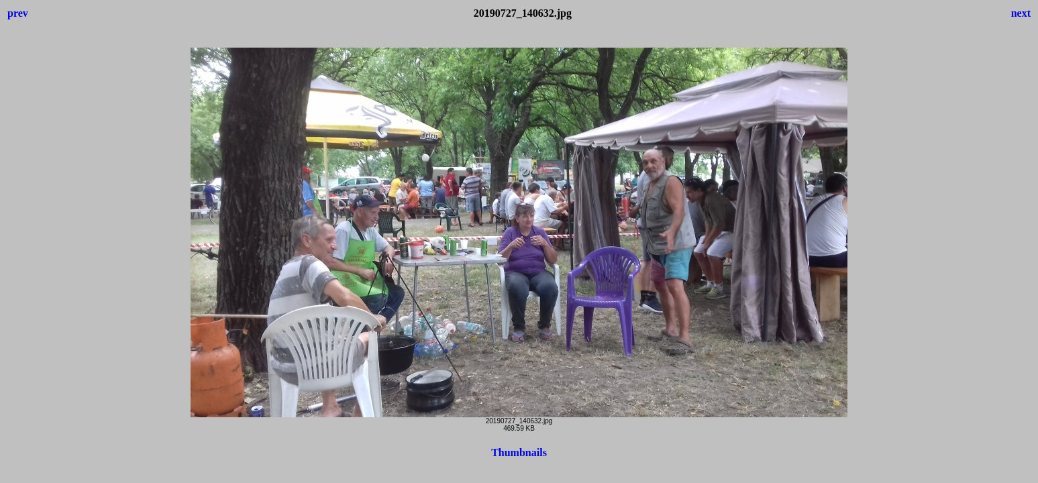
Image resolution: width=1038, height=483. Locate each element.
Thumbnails (519, 452)
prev (17, 13)
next (1021, 13)
